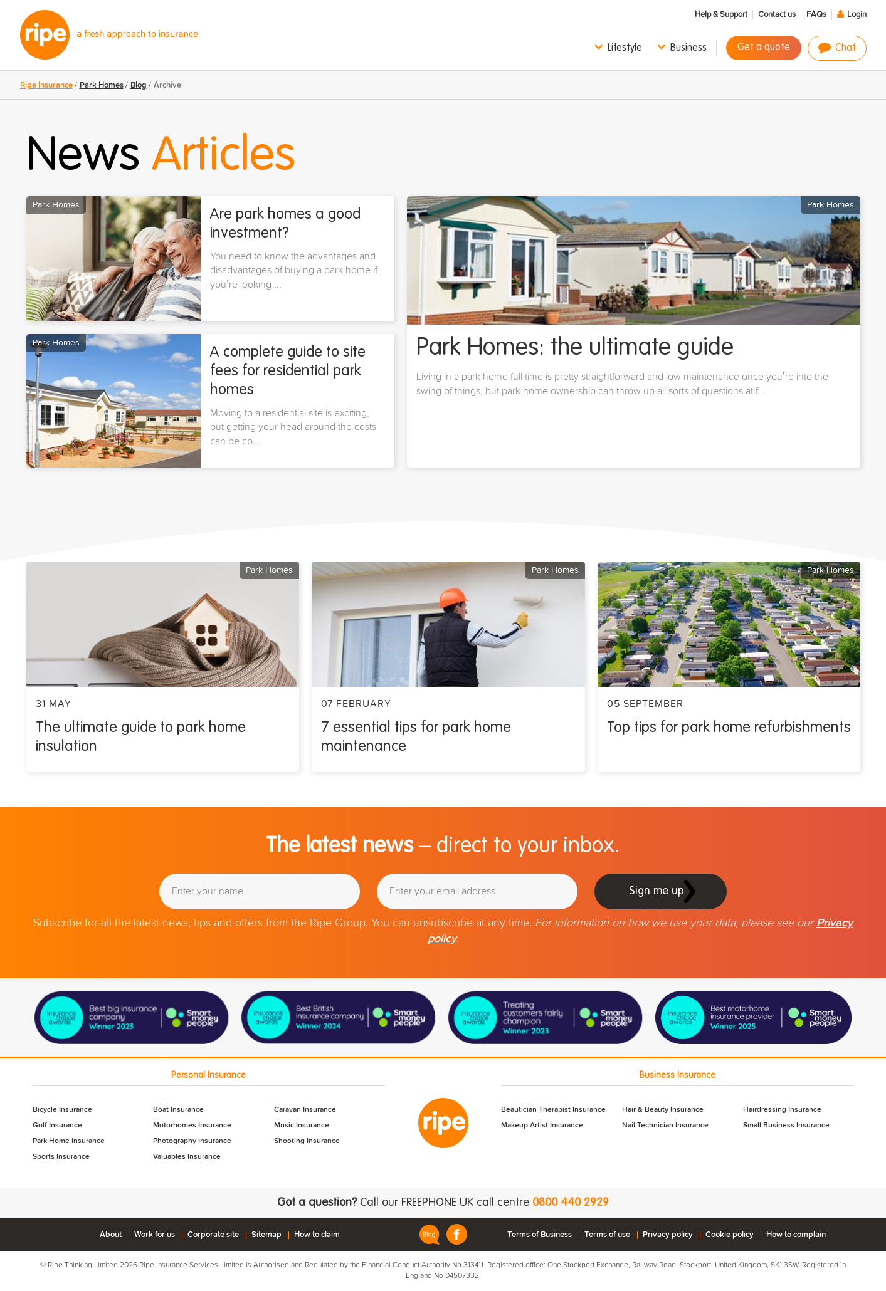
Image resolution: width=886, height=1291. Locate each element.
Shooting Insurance (307, 1141)
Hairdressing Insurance (782, 1110)
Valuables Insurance (187, 1157)
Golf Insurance (57, 1125)
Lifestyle (625, 48)
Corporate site (213, 1235)
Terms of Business (539, 1235)
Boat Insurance (178, 1110)
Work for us (154, 1235)
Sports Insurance (61, 1157)
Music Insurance (301, 1125)
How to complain (796, 1235)
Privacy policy (668, 1235)
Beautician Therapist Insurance (553, 1110)
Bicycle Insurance (62, 1110)
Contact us (777, 15)
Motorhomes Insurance (192, 1125)
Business (688, 48)
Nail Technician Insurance (665, 1125)
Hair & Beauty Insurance (663, 1110)
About (111, 1235)
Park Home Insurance (69, 1141)
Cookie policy (729, 1235)
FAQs (816, 15)
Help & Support (721, 15)
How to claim (317, 1235)
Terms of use (607, 1235)
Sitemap (266, 1235)
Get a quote (763, 48)
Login (857, 15)
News (160, 156)
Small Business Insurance (786, 1125)
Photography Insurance (192, 1141)
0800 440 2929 (570, 1202)
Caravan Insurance (305, 1110)
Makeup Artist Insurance (542, 1125)
